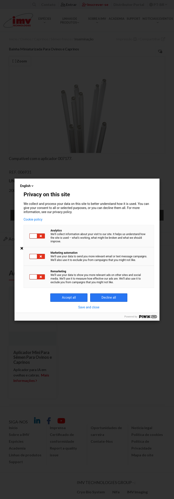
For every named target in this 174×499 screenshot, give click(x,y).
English (27, 186)
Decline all (109, 297)
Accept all (69, 297)
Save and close (88, 307)
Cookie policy (33, 219)
